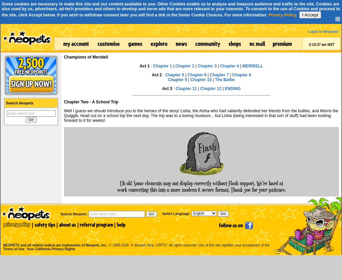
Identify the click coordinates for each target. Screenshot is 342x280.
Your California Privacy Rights (50, 249)
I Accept (310, 14)
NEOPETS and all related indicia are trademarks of (54, 238)
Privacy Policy (282, 15)
